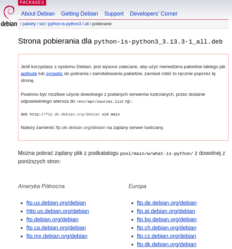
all (87, 23)
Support (114, 14)
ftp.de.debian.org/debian (167, 202)
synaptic (54, 73)
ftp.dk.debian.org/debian (167, 244)
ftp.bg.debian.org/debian (167, 219)
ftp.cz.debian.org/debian (166, 236)
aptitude (29, 73)
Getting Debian (79, 14)
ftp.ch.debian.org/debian (167, 227)
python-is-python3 (64, 23)
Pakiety (29, 23)
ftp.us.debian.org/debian (56, 202)
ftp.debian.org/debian (52, 219)
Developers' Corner (154, 14)
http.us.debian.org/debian (57, 211)
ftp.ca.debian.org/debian (56, 227)
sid (41, 23)
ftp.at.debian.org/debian (166, 211)
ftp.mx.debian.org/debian (56, 236)
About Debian (38, 14)
